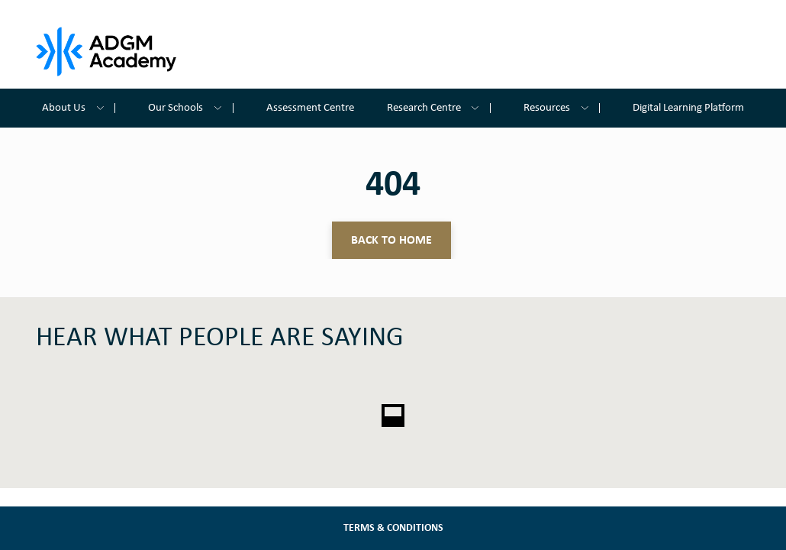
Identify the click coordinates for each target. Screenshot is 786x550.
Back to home (391, 241)
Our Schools (190, 108)
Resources (561, 108)
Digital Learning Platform (688, 108)
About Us (78, 108)
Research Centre (439, 108)
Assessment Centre (310, 108)
